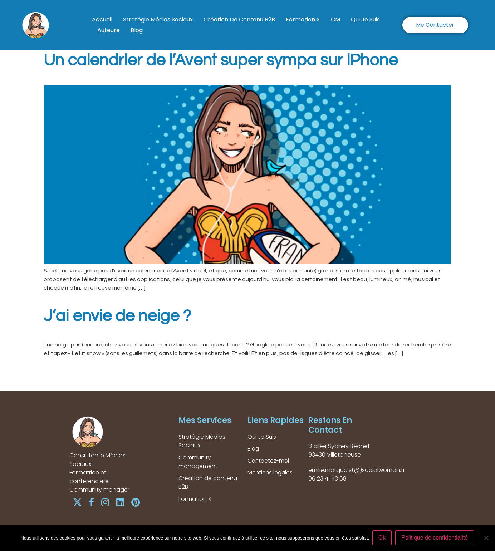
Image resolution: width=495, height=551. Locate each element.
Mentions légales (271, 473)
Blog (137, 30)
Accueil (102, 19)
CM (335, 19)
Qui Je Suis (365, 19)
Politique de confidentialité (435, 538)
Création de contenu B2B (239, 19)
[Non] (486, 538)
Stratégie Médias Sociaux (158, 19)
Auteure (108, 30)
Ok (382, 538)
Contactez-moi (269, 461)
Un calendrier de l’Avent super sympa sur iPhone (221, 60)
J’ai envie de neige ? (117, 316)
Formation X (303, 19)
